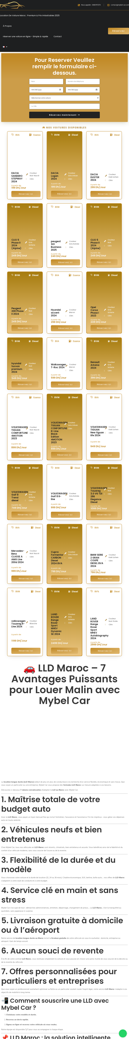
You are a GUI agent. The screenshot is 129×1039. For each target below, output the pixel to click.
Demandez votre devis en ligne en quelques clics (59, 996)
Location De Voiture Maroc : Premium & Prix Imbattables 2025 (30, 15)
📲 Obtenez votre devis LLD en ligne (59, 983)
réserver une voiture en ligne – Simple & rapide (25, 36)
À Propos (7, 26)
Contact (58, 36)
